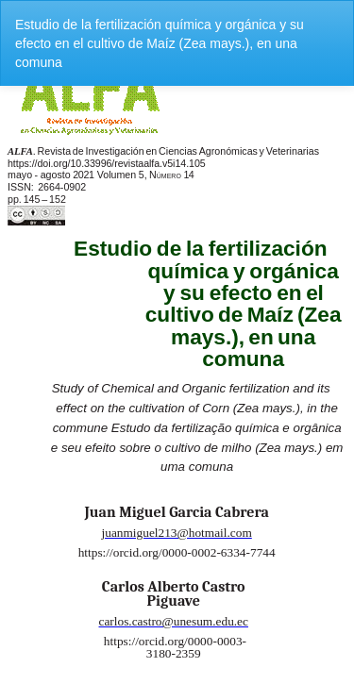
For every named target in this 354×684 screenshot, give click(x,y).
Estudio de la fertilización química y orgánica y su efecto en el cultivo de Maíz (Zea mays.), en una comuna (159, 43)
